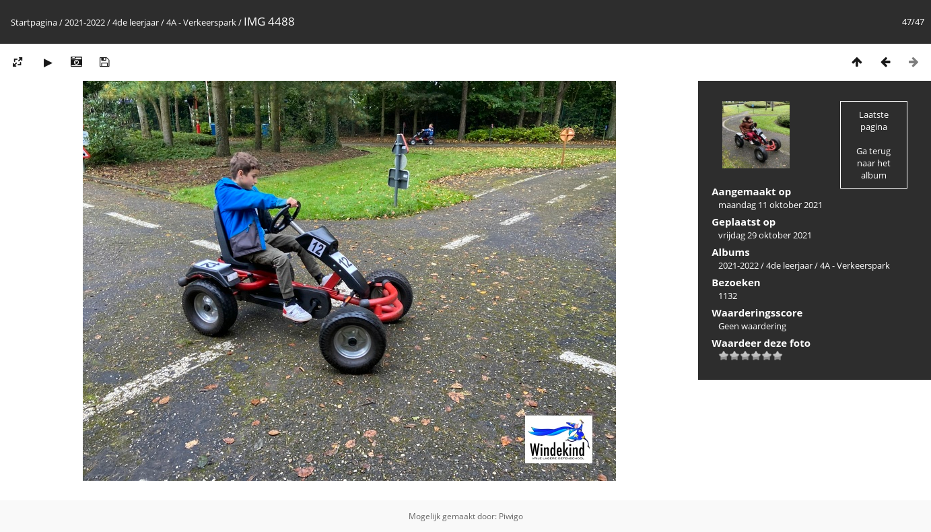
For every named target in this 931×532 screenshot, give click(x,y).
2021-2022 (85, 22)
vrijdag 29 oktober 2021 (765, 235)
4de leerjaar (135, 22)
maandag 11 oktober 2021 (770, 205)
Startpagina (34, 22)
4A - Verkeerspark (202, 22)
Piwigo (511, 516)
